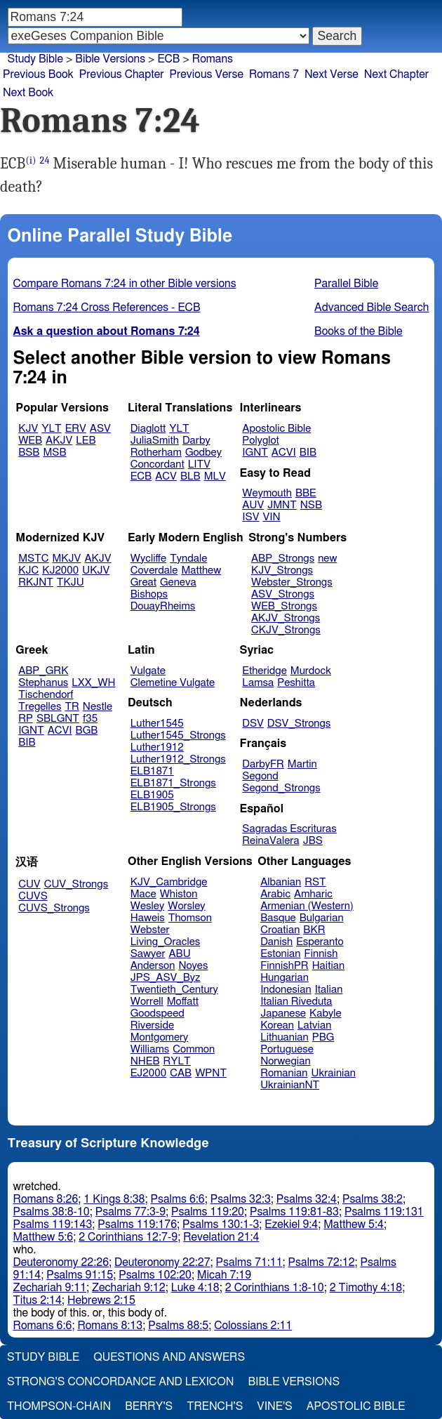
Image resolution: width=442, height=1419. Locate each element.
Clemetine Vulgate (172, 683)
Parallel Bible (346, 283)
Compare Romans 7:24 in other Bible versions (124, 283)
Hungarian (284, 977)
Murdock (310, 671)
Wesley (147, 906)
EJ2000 (148, 1073)
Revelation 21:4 (221, 1237)
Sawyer (148, 954)
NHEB (145, 1061)
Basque (278, 918)
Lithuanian (284, 1037)
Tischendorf (45, 694)
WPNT (211, 1073)
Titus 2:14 (37, 1300)
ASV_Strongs (282, 594)
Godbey (203, 452)
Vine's (274, 1406)
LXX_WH (93, 683)
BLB (190, 476)
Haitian (328, 966)
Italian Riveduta (296, 1001)
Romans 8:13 (109, 1325)
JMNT (282, 505)
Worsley (186, 906)
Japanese (283, 1013)
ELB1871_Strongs (173, 783)
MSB (54, 452)
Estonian (280, 954)
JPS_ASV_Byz (165, 977)
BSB (28, 452)
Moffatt (183, 1001)
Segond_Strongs (281, 788)
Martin (302, 764)
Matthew (201, 570)
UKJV (95, 570)
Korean (277, 1025)
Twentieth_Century (174, 989)
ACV (166, 476)
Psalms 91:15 (79, 1275)
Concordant (157, 464)
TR (72, 706)
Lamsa (258, 683)
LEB (85, 440)
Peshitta (296, 683)
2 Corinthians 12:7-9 (128, 1237)
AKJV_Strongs (285, 618)
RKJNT (35, 582)
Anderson (152, 966)
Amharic (313, 894)
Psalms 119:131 (384, 1211)
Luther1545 (157, 723)
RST (315, 882)
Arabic (275, 894)
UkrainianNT (289, 1085)
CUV (29, 884)
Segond (260, 776)
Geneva (178, 582)
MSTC (33, 558)
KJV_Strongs (282, 570)
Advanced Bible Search (371, 307)
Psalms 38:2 (372, 1199)
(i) (31, 160)
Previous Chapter (121, 74)
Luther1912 (157, 747)
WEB (30, 440)
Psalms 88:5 (178, 1325)
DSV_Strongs (299, 723)
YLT (51, 428)
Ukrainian (334, 1073)
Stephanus (43, 683)
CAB (181, 1073)
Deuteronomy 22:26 (61, 1262)
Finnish (321, 954)
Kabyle (325, 1013)
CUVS (33, 896)
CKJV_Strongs (286, 630)
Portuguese (287, 1049)
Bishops (149, 594)
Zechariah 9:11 (50, 1287)
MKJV (67, 558)
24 (45, 160)
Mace (143, 894)
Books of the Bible (358, 331)
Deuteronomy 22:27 (162, 1262)
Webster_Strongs (292, 582)
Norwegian (285, 1061)
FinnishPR (284, 966)
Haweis (147, 918)
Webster (150, 930)
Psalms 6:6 (178, 1199)
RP (25, 718)
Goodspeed (157, 1013)
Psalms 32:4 (306, 1199)
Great (143, 582)
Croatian (280, 930)
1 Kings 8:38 (114, 1199)
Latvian (314, 1025)
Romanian (283, 1073)
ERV (75, 428)
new (327, 558)
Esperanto (320, 942)
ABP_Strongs (282, 558)
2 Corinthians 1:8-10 (274, 1287)
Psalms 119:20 (207, 1211)
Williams (150, 1049)
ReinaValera (270, 841)
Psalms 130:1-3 (220, 1224)
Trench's (215, 1406)
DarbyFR (263, 764)
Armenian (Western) (307, 906)
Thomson (190, 918)
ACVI (284, 452)
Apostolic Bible (356, 1406)
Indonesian (286, 989)
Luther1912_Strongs (178, 759)
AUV (253, 505)
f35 (90, 718)
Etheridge (264, 671)
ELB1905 (152, 795)
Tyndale (188, 558)
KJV (28, 428)
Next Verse (331, 74)
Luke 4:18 (195, 1287)
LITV (199, 464)
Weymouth (267, 493)
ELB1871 (152, 771)
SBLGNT (57, 718)
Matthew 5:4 (353, 1224)
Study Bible (35, 59)
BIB (308, 452)
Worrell (146, 1001)
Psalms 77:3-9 (130, 1211)
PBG (323, 1037)
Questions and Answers (169, 1357)
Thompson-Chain (59, 1406)
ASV (100, 428)
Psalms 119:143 (53, 1224)
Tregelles (39, 706)
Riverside (152, 1025)
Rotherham (156, 452)
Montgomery (159, 1037)
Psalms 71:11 (249, 1262)
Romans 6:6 (42, 1325)
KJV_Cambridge (169, 882)
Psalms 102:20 (155, 1275)
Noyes (193, 966)
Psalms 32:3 (240, 1199)
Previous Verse (206, 74)
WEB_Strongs (284, 606)
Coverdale (154, 570)
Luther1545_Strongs (178, 735)
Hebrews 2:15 (101, 1300)
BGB (87, 730)
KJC (28, 570)
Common (194, 1049)
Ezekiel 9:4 (291, 1224)
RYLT (176, 1061)
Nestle (97, 706)
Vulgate (148, 671)
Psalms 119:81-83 (294, 1211)
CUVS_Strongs (54, 908)
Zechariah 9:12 (129, 1287)
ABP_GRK (43, 671)
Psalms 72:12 (321, 1262)
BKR (314, 930)
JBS (313, 841)
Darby (196, 440)
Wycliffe (148, 558)
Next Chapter (396, 74)
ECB (168, 59)
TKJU (70, 582)
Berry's (149, 1406)
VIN (271, 517)
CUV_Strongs (76, 884)
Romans (212, 59)
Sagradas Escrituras (289, 829)
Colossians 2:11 (253, 1325)
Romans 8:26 (46, 1199)
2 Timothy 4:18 (366, 1287)
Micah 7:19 (224, 1275)
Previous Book (38, 74)
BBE (305, 493)
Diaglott (148, 428)
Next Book (28, 92)
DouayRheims (163, 606)
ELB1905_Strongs (173, 807)
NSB (311, 505)
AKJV (59, 440)
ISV (250, 517)
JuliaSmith (154, 440)
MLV (215, 476)
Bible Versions (110, 59)
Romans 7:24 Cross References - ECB (107, 307)
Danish (276, 942)
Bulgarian (322, 918)
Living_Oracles (165, 942)
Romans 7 (274, 74)
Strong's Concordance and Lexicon (120, 1381)
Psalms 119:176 (137, 1224)
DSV (253, 723)
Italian (329, 989)
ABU (179, 954)
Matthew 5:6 (43, 1237)
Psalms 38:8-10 (51, 1211)
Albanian (280, 882)
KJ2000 (60, 570)
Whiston (179, 894)
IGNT (255, 452)
